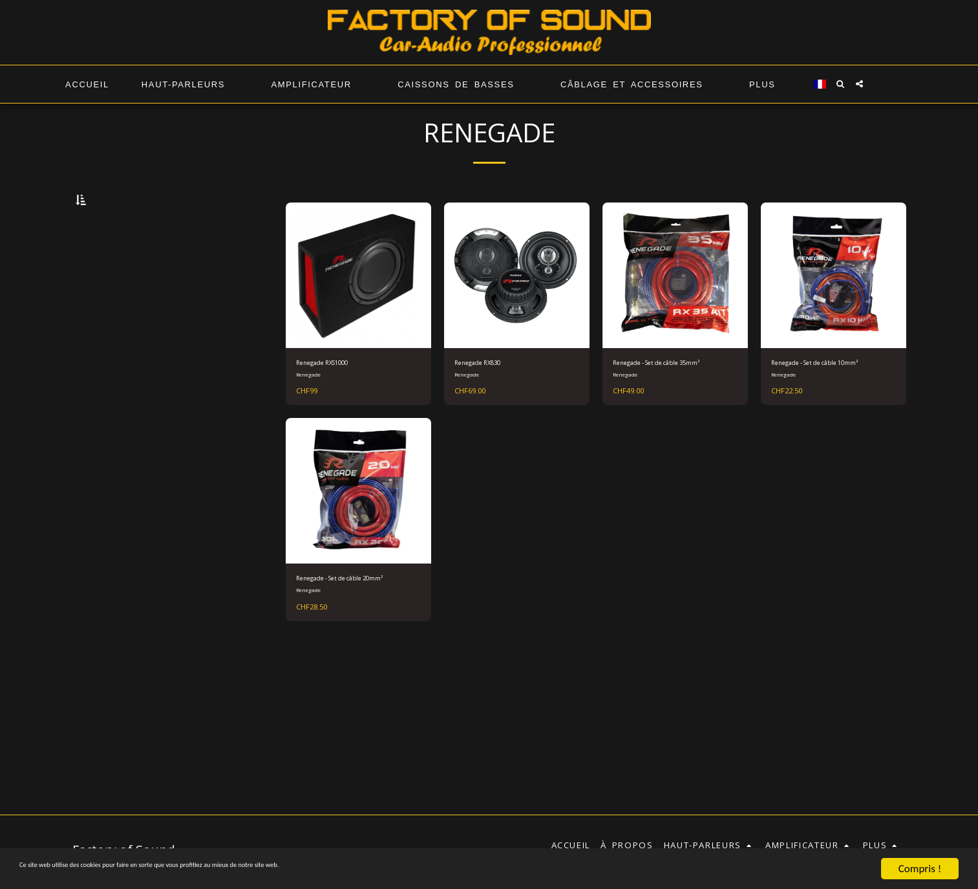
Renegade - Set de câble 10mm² (819, 404)
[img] (517, 309)
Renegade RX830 (489, 398)
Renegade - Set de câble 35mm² (661, 404)
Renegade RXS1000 (336, 398)
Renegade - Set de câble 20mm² (344, 636)
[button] (840, 84)
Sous (112, 612)
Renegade (310, 412)
